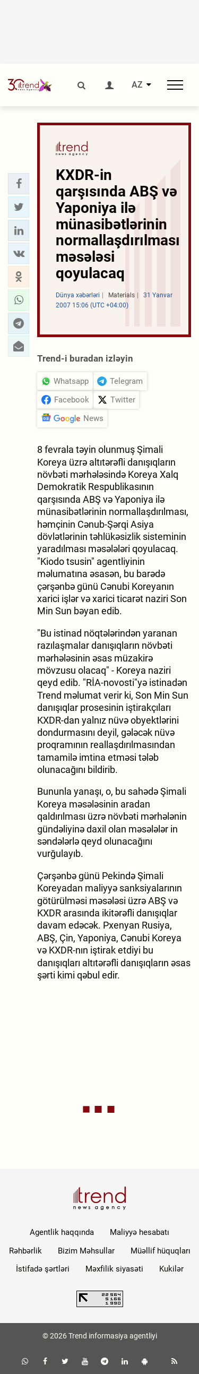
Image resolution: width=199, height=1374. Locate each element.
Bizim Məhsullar (86, 1251)
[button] (18, 184)
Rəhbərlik (25, 1251)
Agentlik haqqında (62, 1232)
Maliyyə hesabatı (139, 1232)
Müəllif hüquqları (161, 1251)
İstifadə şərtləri (43, 1269)
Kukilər (171, 1269)
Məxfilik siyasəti (114, 1269)
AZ (137, 85)
